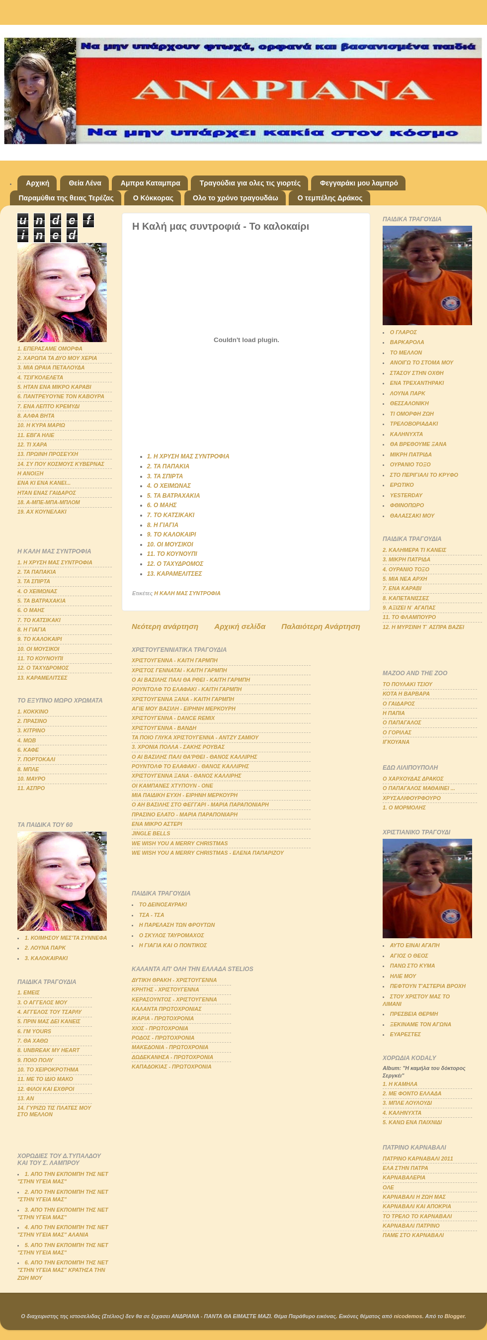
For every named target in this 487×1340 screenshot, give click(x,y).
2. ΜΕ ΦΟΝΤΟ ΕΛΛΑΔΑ (412, 1093)
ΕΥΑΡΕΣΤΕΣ (405, 1034)
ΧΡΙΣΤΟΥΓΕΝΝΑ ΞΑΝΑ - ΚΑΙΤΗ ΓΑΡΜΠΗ (183, 699)
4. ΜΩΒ (26, 740)
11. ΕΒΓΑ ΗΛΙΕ (35, 435)
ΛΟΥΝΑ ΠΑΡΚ (407, 393)
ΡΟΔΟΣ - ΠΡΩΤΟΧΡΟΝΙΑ (163, 1038)
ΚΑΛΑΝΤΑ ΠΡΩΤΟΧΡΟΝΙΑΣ (167, 1009)
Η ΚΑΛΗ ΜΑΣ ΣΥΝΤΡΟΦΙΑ (187, 593)
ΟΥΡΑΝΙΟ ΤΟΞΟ (410, 464)
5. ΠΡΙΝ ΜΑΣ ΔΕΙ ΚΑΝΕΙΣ (49, 1021)
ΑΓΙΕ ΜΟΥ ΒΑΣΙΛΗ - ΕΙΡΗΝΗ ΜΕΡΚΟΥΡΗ (184, 709)
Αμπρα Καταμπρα (150, 183)
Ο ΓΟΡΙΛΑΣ (397, 732)
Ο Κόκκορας (153, 198)
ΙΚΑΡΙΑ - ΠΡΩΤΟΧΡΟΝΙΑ (163, 1018)
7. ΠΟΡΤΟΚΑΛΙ (36, 759)
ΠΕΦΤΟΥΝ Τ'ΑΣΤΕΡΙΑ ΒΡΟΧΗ (428, 986)
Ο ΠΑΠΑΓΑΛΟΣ (402, 722)
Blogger (455, 1316)
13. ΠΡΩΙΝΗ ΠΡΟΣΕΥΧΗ (47, 454)
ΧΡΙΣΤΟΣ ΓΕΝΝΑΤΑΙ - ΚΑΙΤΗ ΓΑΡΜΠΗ (179, 670)
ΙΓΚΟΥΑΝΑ (396, 742)
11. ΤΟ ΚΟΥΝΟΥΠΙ (172, 553)
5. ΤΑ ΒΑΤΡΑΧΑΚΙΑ (173, 495)
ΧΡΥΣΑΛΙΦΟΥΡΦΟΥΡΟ (412, 798)
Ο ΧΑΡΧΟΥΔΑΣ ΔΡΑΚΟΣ (413, 779)
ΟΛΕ (388, 1187)
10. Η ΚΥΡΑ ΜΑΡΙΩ (41, 425)
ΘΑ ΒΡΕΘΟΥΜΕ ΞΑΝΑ (418, 444)
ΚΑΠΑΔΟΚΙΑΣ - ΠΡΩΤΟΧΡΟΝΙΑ (172, 1067)
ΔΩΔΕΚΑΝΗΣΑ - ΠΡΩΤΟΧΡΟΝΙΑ (172, 1057)
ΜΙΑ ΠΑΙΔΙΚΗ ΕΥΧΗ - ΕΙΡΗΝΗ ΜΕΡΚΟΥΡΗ (185, 795)
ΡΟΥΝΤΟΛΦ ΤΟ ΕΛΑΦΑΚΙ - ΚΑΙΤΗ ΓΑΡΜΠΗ (187, 689)
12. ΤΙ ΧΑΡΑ (32, 444)
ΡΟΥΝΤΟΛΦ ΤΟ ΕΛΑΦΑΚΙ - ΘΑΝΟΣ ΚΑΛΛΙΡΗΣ (190, 766)
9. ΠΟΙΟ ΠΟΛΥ (35, 1060)
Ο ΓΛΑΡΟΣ (403, 332)
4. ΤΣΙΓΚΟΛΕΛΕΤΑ (40, 377)
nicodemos (408, 1316)
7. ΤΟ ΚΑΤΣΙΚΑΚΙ (170, 515)
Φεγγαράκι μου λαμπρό (359, 183)
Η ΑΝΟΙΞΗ (30, 473)
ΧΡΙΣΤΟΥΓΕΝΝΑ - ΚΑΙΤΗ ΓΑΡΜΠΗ (175, 660)
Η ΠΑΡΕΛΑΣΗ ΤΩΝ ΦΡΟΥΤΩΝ (177, 925)
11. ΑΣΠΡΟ (31, 788)
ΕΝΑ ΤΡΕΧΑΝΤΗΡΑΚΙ (417, 383)
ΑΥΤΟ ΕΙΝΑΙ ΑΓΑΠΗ (415, 945)
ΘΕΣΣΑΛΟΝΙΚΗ (409, 403)
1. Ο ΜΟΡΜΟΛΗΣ (404, 807)
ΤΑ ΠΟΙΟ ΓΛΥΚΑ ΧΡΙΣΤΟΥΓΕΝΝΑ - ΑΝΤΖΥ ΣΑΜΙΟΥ (195, 737)
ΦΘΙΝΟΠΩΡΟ (407, 505)
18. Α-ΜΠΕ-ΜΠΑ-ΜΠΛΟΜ (48, 502)
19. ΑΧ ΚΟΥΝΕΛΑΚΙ (42, 512)
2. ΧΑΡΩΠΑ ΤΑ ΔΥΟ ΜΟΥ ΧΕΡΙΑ (57, 358)
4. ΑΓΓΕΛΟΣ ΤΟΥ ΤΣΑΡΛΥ (49, 1012)
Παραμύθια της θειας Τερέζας (66, 198)
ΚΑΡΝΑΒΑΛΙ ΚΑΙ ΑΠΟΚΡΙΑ (417, 1206)
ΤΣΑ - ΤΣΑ (151, 915)
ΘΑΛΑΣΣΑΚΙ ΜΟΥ (412, 516)
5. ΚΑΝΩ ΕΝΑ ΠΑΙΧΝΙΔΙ (412, 1122)
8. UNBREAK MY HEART (48, 1050)
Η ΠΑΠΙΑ (394, 713)
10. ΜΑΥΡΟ (31, 779)
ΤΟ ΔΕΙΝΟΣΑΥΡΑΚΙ (163, 904)
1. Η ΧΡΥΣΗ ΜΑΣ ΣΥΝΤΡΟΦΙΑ (188, 456)
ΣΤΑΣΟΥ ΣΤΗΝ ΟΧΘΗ (417, 373)
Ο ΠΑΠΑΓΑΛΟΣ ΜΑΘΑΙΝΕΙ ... (419, 788)
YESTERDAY (406, 495)
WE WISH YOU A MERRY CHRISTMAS (180, 843)
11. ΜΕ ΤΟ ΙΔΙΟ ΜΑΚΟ (45, 1079)
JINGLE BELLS (151, 833)
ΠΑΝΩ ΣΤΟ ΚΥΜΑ (412, 966)
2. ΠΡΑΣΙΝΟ (32, 721)
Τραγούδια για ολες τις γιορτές (250, 183)
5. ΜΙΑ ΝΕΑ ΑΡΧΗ (405, 579)
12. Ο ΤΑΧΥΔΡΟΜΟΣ (175, 563)
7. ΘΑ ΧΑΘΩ (32, 1041)
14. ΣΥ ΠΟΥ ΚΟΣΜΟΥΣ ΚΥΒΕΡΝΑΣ (60, 464)
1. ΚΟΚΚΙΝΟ (32, 712)
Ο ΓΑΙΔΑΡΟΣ (399, 704)
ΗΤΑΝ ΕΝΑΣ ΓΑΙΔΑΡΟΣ (46, 493)
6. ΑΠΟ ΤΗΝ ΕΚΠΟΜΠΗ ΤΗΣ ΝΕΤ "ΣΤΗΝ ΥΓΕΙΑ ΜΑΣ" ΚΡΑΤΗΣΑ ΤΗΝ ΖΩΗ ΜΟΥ (62, 1269)
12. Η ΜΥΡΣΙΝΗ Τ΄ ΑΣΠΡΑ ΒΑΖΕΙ (423, 627)
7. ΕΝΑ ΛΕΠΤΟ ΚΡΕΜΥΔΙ (48, 406)
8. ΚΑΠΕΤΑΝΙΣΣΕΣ (406, 598)
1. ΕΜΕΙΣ (28, 992)
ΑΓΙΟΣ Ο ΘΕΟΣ (409, 956)
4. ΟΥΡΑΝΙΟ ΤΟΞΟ (406, 569)
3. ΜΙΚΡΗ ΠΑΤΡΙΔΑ (406, 559)
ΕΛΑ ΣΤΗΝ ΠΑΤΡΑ (405, 1168)
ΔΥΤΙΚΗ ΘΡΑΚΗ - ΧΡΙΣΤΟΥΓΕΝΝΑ (174, 980)
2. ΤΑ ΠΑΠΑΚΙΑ (168, 466)
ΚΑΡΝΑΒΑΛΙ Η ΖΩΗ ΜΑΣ (414, 1197)
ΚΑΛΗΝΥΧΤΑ (406, 434)
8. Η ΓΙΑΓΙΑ (162, 525)
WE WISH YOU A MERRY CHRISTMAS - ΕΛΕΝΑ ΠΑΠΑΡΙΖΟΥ (208, 853)
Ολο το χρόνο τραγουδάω (235, 198)
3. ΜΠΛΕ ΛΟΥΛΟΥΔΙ (407, 1103)
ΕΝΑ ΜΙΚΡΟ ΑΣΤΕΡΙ (157, 824)
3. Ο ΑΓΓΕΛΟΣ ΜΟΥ (42, 1002)
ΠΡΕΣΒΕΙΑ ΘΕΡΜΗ (414, 1014)
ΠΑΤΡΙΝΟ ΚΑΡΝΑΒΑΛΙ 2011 (418, 1158)
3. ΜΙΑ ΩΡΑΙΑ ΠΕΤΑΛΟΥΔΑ (50, 367)
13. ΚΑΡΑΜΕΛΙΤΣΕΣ (174, 573)
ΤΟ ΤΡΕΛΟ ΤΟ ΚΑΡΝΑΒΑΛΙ (417, 1216)
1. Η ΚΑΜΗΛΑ (400, 1084)
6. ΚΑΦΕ (28, 750)
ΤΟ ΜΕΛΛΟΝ (406, 353)
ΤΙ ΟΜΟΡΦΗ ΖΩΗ (412, 414)
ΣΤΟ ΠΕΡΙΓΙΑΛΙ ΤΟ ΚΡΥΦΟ (424, 475)
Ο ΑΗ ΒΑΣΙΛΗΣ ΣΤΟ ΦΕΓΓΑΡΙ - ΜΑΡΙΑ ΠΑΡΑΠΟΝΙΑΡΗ (200, 804)
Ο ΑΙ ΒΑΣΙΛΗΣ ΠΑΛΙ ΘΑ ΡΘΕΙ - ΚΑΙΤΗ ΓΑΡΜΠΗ (191, 680)
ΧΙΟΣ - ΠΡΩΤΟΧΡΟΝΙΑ (160, 1028)
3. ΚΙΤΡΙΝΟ (31, 730)
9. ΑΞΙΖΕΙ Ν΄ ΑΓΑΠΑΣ (409, 608)
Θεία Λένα (85, 183)
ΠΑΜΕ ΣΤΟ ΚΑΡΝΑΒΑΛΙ (413, 1235)
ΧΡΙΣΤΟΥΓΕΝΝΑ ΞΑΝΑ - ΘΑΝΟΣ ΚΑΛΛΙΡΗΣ (187, 776)
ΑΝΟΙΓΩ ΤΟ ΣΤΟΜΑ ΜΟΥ (422, 362)
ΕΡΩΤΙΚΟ (402, 485)
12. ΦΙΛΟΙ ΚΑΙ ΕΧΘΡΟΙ (45, 1089)
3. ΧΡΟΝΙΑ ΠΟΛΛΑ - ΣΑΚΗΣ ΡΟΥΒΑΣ (178, 747)
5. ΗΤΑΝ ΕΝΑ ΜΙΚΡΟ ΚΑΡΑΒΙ (54, 387)
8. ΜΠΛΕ (28, 769)
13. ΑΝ (25, 1098)
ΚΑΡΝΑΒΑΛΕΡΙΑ (404, 1177)
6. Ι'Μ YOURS (34, 1031)
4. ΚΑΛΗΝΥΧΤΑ (402, 1113)
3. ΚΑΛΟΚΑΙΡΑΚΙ (46, 958)
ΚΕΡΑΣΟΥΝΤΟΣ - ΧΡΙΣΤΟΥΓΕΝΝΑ (174, 999)
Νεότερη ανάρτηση (165, 626)
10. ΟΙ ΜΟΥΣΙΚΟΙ (170, 544)
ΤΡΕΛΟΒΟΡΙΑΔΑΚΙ (414, 424)
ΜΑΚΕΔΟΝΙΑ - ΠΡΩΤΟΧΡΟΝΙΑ (170, 1047)
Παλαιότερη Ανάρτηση (320, 626)
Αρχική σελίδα (239, 626)
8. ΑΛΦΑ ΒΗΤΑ (36, 416)
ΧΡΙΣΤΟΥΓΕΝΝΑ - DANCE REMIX (173, 718)
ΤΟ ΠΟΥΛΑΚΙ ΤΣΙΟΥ (407, 684)
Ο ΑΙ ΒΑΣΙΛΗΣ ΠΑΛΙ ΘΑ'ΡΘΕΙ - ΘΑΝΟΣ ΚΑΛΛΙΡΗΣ (194, 757)
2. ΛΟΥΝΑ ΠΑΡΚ (45, 948)
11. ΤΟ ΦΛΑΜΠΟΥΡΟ (409, 617)
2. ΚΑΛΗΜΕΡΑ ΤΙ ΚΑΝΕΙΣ (414, 550)
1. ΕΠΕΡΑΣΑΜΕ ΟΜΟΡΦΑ (49, 349)
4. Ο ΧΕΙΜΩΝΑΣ (169, 485)
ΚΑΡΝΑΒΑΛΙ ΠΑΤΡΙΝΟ (411, 1226)
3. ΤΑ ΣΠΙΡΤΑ (165, 476)
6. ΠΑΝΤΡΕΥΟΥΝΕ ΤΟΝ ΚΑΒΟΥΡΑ (60, 396)
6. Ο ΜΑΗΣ (162, 505)
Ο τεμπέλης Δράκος (330, 198)
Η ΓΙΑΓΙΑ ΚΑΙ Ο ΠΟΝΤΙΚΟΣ (173, 945)
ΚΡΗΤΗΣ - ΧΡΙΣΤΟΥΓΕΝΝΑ (165, 989)
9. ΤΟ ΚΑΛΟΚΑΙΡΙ (171, 534)
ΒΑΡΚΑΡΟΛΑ (407, 342)
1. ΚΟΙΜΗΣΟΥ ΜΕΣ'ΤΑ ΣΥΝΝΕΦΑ (66, 938)
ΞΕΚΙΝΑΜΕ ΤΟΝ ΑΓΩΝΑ (420, 1024)
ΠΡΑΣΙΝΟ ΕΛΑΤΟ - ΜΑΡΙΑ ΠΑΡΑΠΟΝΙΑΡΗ (185, 814)
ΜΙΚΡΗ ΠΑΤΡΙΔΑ (411, 454)
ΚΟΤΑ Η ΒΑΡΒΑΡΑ (406, 694)
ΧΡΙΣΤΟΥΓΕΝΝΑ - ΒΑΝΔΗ (164, 728)
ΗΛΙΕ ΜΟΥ (403, 976)
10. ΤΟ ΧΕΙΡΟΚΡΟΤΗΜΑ (48, 1069)
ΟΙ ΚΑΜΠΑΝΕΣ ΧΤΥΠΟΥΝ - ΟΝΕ (172, 786)
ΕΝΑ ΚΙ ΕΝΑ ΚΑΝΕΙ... (44, 483)
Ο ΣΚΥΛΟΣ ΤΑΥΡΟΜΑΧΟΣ (171, 935)
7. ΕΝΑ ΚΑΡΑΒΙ (402, 588)
